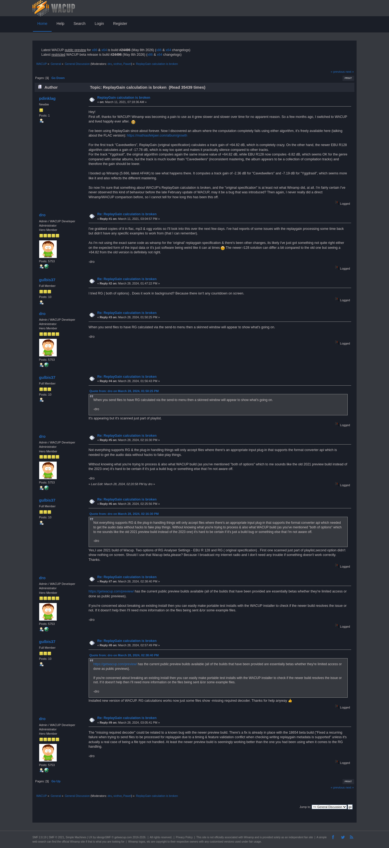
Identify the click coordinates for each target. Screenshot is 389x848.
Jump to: (305, 807)
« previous (338, 71)
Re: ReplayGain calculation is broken (127, 214)
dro (110, 63)
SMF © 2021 (56, 837)
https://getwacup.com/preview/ (111, 591)
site (204, 837)
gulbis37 (47, 279)
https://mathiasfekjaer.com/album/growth (157, 135)
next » (350, 71)
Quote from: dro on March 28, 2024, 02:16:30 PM (124, 513)
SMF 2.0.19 (39, 837)
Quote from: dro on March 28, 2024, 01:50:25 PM (124, 391)
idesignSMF (104, 837)
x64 (104, 50)
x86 (94, 50)
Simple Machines (76, 837)
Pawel (127, 63)
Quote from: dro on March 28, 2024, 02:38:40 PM (124, 655)
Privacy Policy (184, 837)
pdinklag (47, 98)
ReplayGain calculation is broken (123, 98)
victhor (117, 63)
